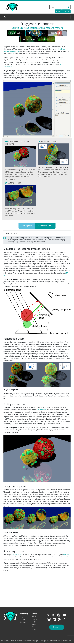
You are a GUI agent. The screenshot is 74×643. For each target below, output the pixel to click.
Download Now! (45, 225)
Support (34, 619)
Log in (58, 11)
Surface (9, 557)
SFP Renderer (41, 410)
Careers (23, 619)
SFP (67, 554)
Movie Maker (16, 33)
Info (21, 617)
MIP (64, 554)
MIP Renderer (28, 39)
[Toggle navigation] (68, 17)
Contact (23, 622)
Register (66, 11)
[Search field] (60, 7)
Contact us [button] (56, 627)
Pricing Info (27, 225)
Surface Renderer (37, 33)
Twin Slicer (46, 39)
